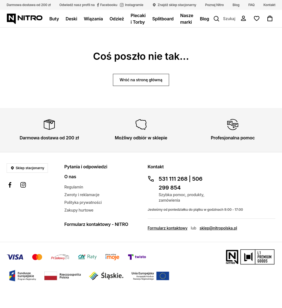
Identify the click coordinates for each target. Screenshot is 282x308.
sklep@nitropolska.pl (218, 228)
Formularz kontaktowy (168, 228)
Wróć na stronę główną (141, 79)
